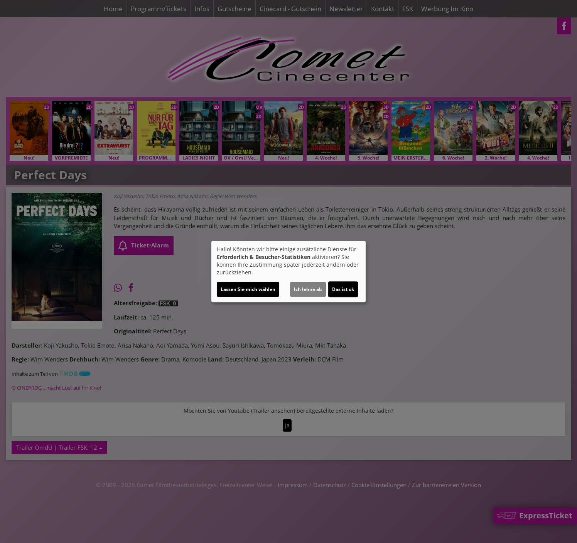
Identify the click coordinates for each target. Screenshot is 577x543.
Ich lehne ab (308, 289)
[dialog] (288, 272)
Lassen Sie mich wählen (248, 289)
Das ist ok (343, 289)
